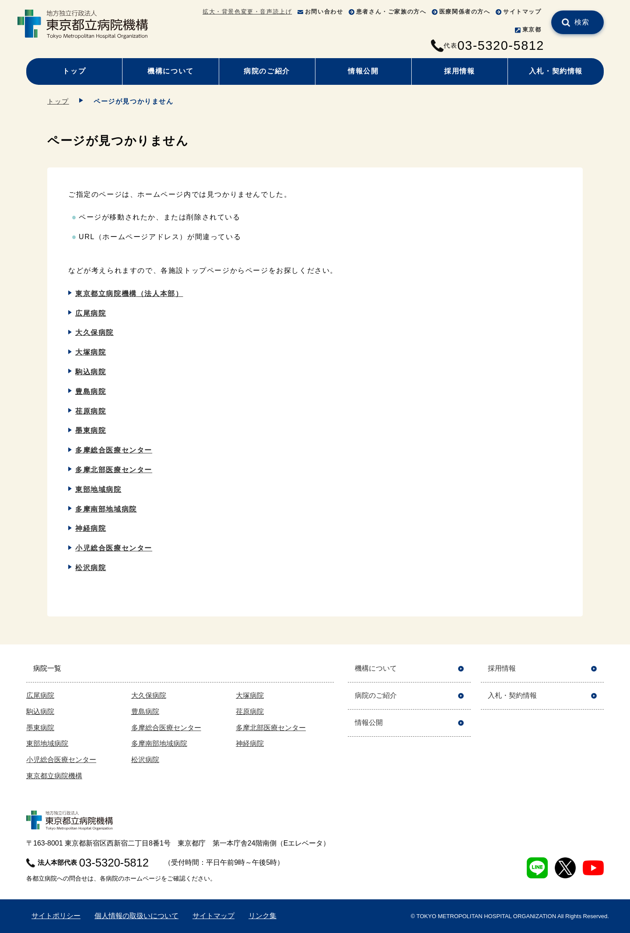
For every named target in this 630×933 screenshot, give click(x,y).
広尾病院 (90, 313)
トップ (74, 71)
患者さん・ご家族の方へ (391, 11)
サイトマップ (522, 11)
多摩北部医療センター (113, 469)
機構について (170, 71)
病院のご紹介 (267, 71)
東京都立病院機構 (54, 776)
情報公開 (363, 71)
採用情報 (459, 71)
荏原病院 (90, 411)
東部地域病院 (98, 489)
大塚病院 (90, 352)
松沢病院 (90, 567)
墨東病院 (90, 430)
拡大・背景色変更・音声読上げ (247, 11)
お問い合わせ (324, 11)
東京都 (532, 29)
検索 (582, 22)
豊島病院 (90, 391)
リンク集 (262, 915)
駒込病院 (90, 372)
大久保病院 (94, 332)
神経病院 (90, 528)
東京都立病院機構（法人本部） (129, 293)
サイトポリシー (56, 915)
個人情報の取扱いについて (136, 915)
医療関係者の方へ (464, 11)
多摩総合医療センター (113, 450)
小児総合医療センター (113, 548)
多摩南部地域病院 (106, 509)
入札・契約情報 (556, 71)
